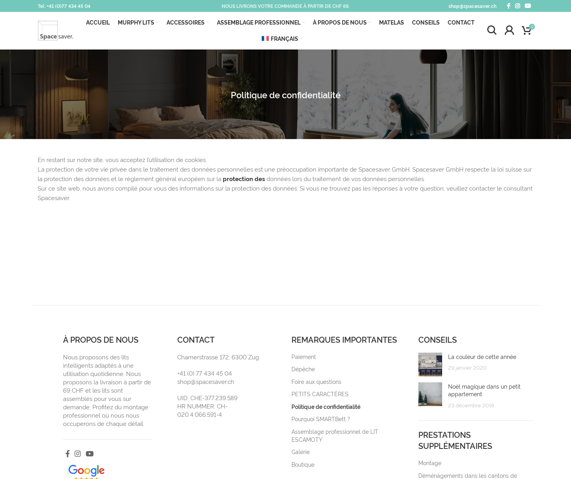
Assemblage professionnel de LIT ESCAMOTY (334, 435)
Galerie (300, 451)
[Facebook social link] (508, 6)
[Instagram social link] (517, 6)
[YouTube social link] (527, 6)
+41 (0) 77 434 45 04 (204, 373)
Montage (429, 462)
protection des (244, 178)
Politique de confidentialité (325, 406)
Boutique (302, 464)
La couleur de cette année (482, 356)
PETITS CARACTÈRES (320, 393)
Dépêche (303, 368)
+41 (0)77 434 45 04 (68, 5)
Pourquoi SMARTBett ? (320, 418)
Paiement (303, 356)
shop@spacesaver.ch (472, 5)
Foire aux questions (316, 381)
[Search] (491, 30)
